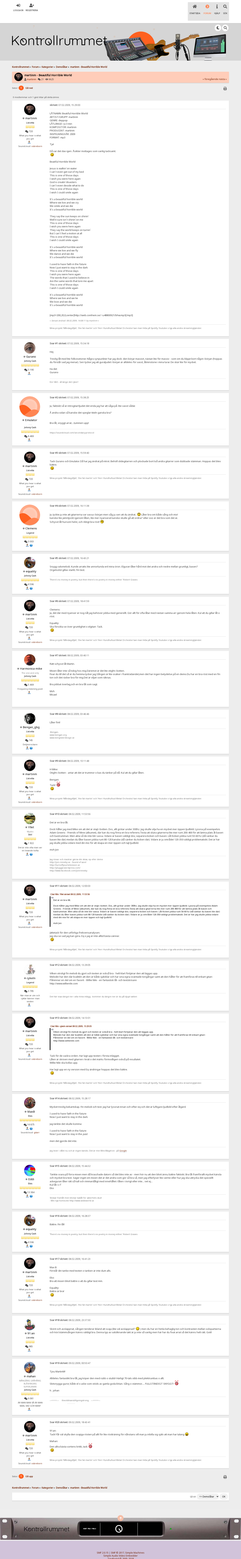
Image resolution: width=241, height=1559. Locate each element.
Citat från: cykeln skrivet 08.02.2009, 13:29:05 (71, 1017)
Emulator (31, 411)
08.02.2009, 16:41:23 (70, 1250)
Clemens (31, 519)
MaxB (31, 1102)
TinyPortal (113, 1549)
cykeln (31, 969)
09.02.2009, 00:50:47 (70, 1354)
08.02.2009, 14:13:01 (70, 1008)
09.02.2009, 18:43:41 (70, 1413)
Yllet (31, 818)
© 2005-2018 (127, 1549)
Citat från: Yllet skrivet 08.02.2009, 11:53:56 (70, 885)
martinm (31, 70)
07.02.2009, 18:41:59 (69, 592)
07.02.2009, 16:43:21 (69, 549)
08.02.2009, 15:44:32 (70, 1157)
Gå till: (193, 1487)
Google (123, 1141)
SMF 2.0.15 (102, 1543)
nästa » (223, 70)
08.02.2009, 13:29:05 (70, 955)
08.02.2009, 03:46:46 (69, 705)
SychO (132, 1552)
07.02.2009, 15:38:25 (69, 388)
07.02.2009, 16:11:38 (69, 496)
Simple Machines (134, 1543)
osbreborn (36, 137)
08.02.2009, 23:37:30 (70, 1311)
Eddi (31, 1170)
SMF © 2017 (117, 1543)
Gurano (31, 347)
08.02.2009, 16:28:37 (70, 1207)
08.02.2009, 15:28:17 (70, 1089)
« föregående (210, 70)
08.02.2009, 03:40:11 (69, 646)
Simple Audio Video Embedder (120, 1546)
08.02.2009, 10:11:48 (69, 752)
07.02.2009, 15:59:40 (69, 443)
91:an (31, 1324)
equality (31, 562)
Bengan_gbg (31, 718)
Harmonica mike (31, 659)
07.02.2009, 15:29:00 (65, 96)
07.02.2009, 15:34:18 (69, 334)
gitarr (37, 1123)
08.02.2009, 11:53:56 (70, 804)
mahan (31, 1367)
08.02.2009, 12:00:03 (70, 877)
